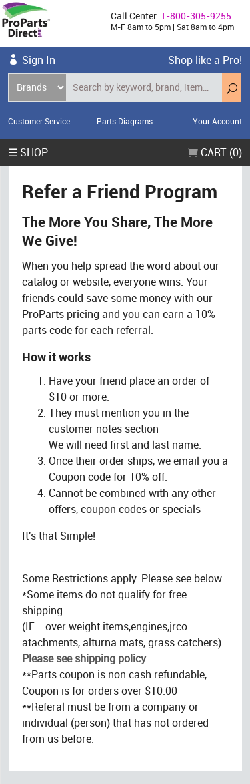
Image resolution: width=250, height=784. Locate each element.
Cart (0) (214, 152)
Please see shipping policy (84, 658)
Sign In (38, 60)
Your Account (217, 121)
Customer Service (39, 121)
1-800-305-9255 (196, 15)
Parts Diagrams (125, 121)
